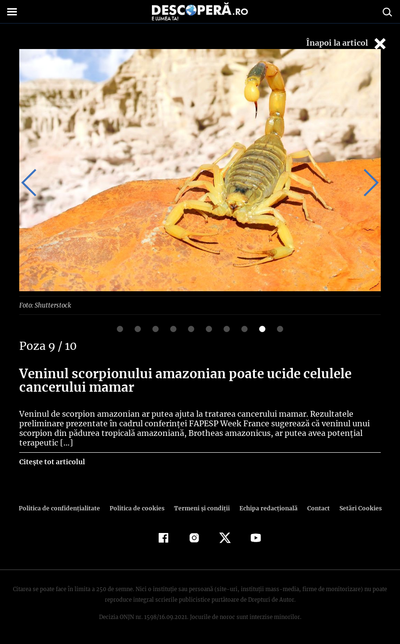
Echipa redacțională (265, 507)
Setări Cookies (355, 507)
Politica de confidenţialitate (63, 507)
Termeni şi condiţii (200, 507)
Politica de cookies (138, 507)
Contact (314, 507)
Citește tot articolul (51, 461)
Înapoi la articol (347, 43)
